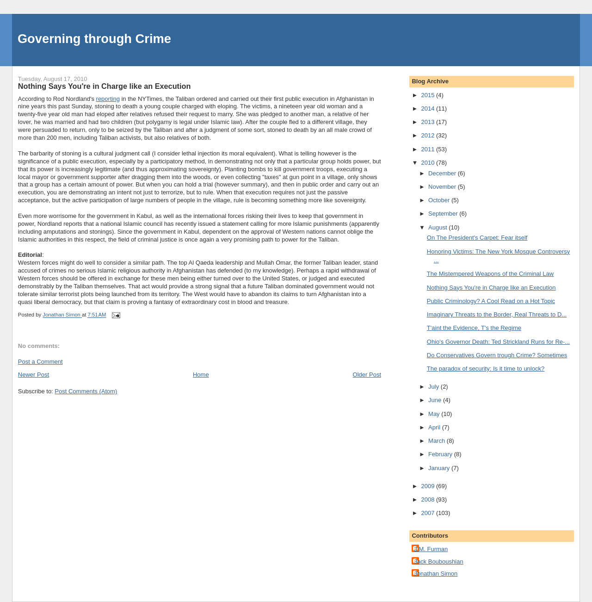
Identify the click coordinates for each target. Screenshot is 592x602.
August (438, 227)
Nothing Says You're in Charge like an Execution (491, 287)
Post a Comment (40, 361)
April (435, 427)
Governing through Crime (94, 38)
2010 (428, 162)
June (435, 400)
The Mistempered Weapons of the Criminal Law (490, 273)
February (441, 454)
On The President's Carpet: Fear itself (477, 237)
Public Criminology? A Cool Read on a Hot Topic (491, 301)
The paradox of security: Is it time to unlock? (485, 368)
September (443, 213)
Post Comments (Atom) (86, 391)
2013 (428, 121)
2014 (428, 108)
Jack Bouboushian (438, 561)
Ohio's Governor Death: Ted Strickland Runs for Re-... (498, 341)
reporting (108, 98)
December (443, 173)
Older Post (367, 374)
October (439, 200)
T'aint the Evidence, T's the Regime (474, 327)
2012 (428, 135)
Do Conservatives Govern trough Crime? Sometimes (497, 355)
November (443, 186)
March (437, 440)
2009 (428, 486)
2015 (428, 95)
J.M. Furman (431, 549)
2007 (428, 512)
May (434, 413)
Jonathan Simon (435, 573)
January (439, 468)
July (434, 386)
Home (201, 374)
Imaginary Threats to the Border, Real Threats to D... (497, 314)
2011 (428, 149)
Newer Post (33, 374)
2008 (428, 499)
